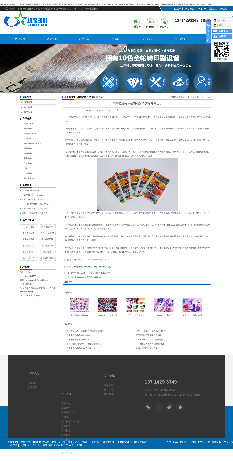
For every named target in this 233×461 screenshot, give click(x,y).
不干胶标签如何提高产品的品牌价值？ (87, 277)
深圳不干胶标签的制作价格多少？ (81, 348)
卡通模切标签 (28, 233)
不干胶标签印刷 (90, 267)
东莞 (50, 445)
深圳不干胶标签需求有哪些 (33, 199)
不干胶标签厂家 (107, 442)
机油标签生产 (28, 258)
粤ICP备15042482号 (176, 442)
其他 (26, 168)
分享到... (223, 36)
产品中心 (52, 39)
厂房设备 (84, 39)
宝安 (45, 445)
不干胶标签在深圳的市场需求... (35, 204)
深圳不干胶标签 (90, 442)
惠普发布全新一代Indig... (32, 195)
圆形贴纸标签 (28, 239)
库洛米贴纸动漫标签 (79, 315)
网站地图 (189, 8)
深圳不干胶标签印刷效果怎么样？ (150, 331)
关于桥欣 (180, 39)
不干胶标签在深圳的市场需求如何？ (151, 344)
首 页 (187, 97)
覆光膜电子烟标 (47, 258)
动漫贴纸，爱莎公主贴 (192, 315)
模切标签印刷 (28, 252)
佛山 (60, 445)
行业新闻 (28, 107)
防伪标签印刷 (47, 227)
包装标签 (28, 173)
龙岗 (40, 445)
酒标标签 (28, 148)
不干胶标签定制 (104, 267)
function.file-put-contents (94, 4)
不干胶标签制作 (123, 442)
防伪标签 (28, 163)
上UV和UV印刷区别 (30, 190)
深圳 (35, 445)
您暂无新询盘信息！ (219, 8)
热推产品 (12, 445)
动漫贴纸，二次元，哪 (107, 315)
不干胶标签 (29, 178)
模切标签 (28, 158)
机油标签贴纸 (47, 239)
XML (204, 8)
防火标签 (47, 252)
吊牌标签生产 (28, 245)
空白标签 (28, 153)
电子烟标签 (29, 123)
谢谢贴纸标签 (30, 133)
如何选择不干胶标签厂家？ (147, 348)
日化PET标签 (28, 227)
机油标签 (28, 128)
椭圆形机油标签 (47, 233)
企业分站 (178, 8)
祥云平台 (205, 442)
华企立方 (228, 442)
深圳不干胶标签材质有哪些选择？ (150, 339)
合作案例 (116, 39)
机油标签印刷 (47, 245)
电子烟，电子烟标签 (135, 315)
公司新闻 (28, 102)
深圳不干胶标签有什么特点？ (34, 213)
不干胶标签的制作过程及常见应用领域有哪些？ (91, 273)
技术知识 (28, 112)
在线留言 (223, 31)
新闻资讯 (148, 39)
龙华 (55, 445)
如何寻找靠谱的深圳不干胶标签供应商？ (84, 344)
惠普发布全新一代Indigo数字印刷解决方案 (85, 331)
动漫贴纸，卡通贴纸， (164, 315)
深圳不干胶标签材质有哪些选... (35, 208)
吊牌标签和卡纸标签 (32, 143)
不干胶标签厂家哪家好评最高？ (149, 335)
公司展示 (28, 138)
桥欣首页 (20, 39)
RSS (198, 8)
